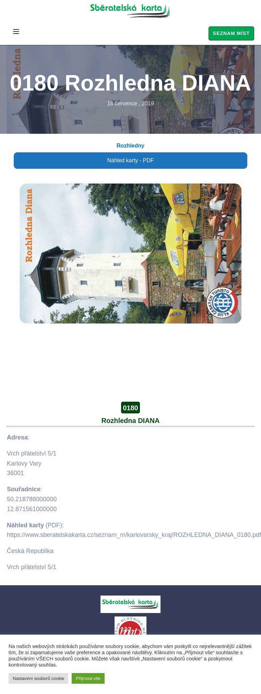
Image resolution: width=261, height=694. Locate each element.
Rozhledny (130, 146)
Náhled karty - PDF (130, 160)
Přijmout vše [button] (88, 678)
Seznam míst (231, 33)
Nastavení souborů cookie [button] (38, 678)
